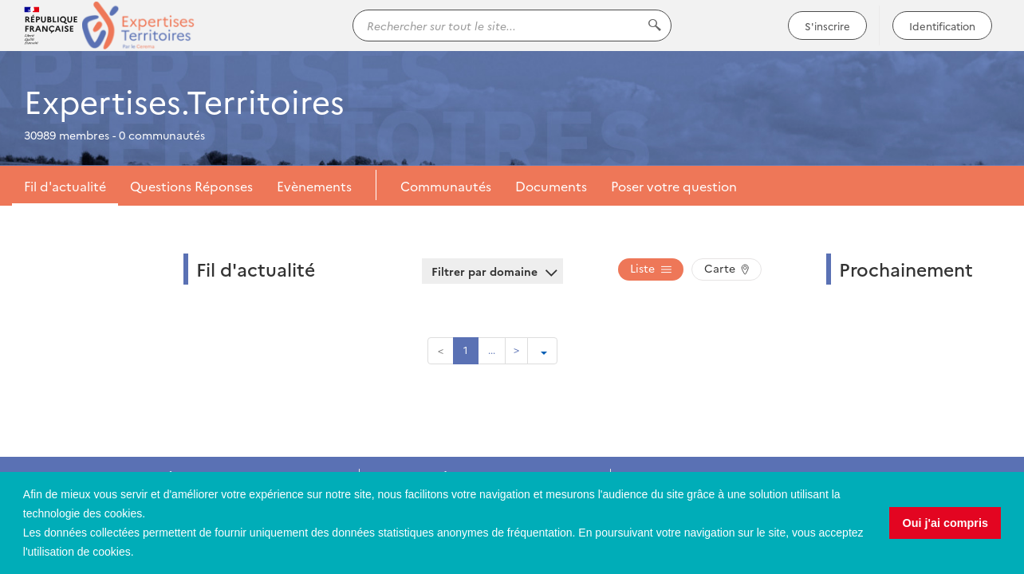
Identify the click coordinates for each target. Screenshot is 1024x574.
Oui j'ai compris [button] (945, 523)
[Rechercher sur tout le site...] (512, 25)
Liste (651, 268)
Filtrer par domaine (492, 271)
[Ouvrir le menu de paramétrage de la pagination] (542, 350)
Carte (726, 268)
